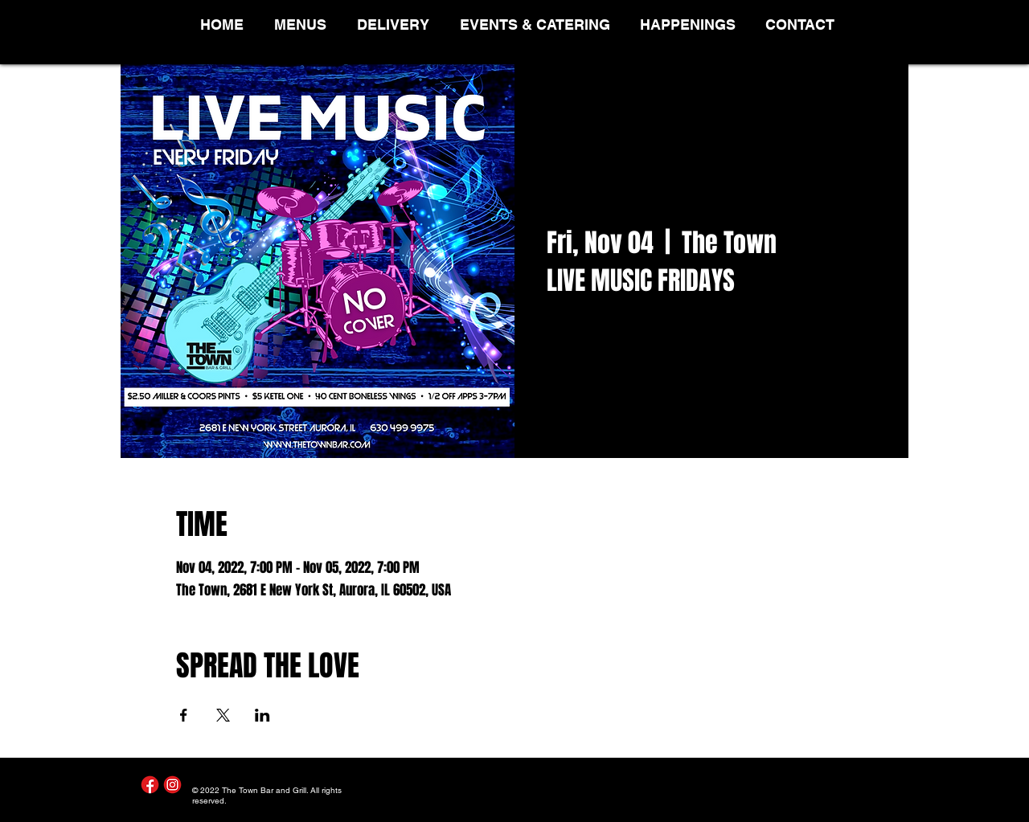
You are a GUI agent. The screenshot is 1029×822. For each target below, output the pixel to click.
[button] (303, 24)
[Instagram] (172, 785)
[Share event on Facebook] (183, 715)
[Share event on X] (223, 715)
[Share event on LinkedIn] (262, 715)
